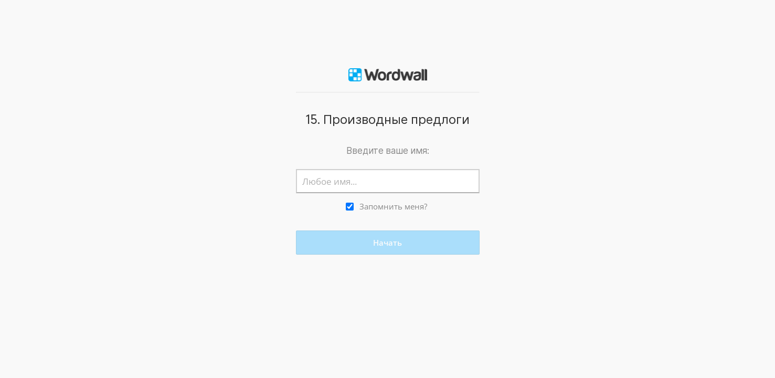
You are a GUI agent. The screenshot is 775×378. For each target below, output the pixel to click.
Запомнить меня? (393, 206)
